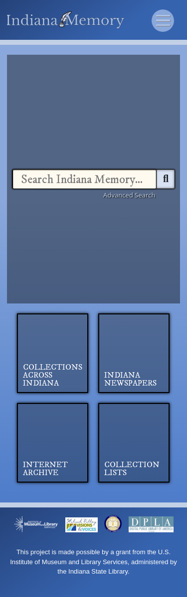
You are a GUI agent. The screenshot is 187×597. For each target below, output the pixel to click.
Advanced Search (129, 195)
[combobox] (84, 179)
